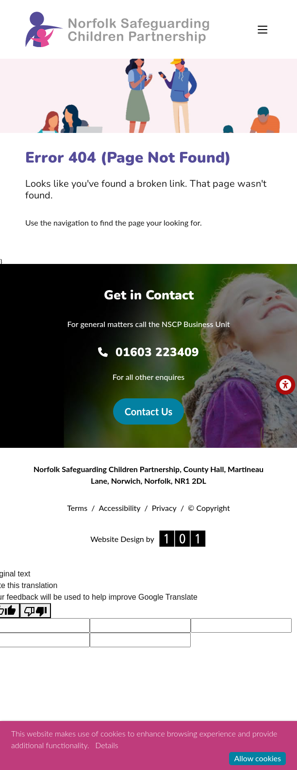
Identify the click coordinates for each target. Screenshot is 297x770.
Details (106, 745)
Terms (77, 507)
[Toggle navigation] (262, 29)
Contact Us (148, 411)
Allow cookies (257, 758)
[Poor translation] (35, 610)
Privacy (164, 507)
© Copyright (209, 507)
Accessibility (119, 507)
